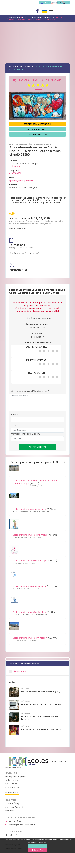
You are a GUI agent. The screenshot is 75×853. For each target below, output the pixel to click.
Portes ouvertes (12, 792)
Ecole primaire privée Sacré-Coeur (30, 534)
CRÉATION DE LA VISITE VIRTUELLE (37, 124)
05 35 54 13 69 (13, 821)
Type (13, 425)
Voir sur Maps (16, 69)
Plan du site (10, 811)
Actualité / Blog (12, 803)
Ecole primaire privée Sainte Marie (29, 509)
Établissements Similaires (49, 66)
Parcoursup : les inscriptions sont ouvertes (41, 704)
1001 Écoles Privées (20, 4)
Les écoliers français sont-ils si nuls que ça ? (42, 692)
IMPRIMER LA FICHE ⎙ (37, 134)
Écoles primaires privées (15, 776)
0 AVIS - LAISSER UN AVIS (37, 83)
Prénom (15, 414)
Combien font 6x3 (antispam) (26, 434)
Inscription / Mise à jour (15, 807)
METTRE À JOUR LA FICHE (37, 129)
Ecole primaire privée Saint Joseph (30, 560)
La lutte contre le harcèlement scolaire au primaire (41, 718)
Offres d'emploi (12, 787)
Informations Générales (21, 66)
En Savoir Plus (37, 850)
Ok (37, 846)
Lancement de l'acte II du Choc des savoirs (41, 729)
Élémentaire (20, 671)
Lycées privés (11, 784)
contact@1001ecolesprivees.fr (20, 825)
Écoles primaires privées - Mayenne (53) (38, 17)
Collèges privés (12, 780)
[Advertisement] (37, 40)
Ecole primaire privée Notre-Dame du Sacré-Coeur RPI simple (35, 482)
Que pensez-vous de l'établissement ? (30, 391)
